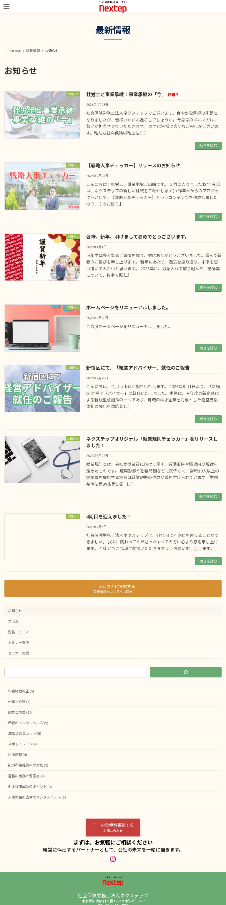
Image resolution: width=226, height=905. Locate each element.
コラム (13, 621)
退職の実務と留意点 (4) (26, 776)
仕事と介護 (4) (19, 701)
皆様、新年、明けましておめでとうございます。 (137, 236)
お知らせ (15, 611)
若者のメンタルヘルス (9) (28, 723)
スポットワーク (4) (23, 744)
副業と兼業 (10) (20, 712)
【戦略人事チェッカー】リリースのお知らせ (133, 165)
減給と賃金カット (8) (24, 733)
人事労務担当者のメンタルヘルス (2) (37, 797)
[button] (113, 827)
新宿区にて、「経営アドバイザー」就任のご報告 (138, 367)
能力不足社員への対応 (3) (28, 765)
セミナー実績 (18, 653)
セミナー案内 (18, 643)
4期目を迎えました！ (108, 516)
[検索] (186, 672)
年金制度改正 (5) (21, 691)
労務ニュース (18, 632)
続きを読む (208, 145)
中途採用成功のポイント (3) (30, 786)
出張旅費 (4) (17, 755)
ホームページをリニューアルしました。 (128, 307)
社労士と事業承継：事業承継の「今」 (132, 94)
